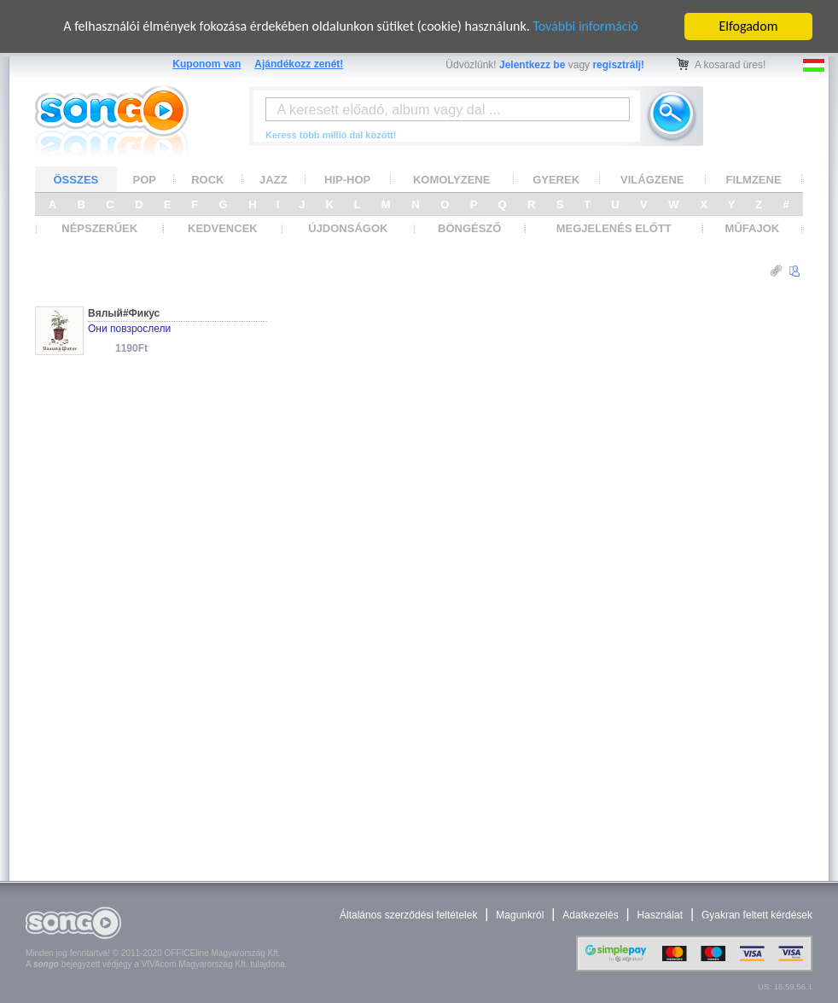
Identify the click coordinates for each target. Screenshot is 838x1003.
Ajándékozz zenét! (298, 64)
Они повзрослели (129, 329)
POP (144, 178)
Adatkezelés (590, 915)
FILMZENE (754, 178)
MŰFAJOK (752, 228)
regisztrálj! (618, 65)
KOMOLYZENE (452, 178)
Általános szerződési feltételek (408, 915)
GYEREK (555, 178)
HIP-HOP (347, 178)
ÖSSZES (76, 178)
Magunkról (520, 915)
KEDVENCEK (223, 228)
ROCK (207, 178)
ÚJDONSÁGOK (347, 228)
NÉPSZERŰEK (99, 228)
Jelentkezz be (532, 65)
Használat (660, 915)
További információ (584, 26)
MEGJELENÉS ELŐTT (614, 228)
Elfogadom (748, 26)
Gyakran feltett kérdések (756, 915)
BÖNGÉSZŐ (469, 228)
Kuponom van (206, 64)
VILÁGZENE (652, 178)
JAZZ (273, 178)
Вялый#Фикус (124, 313)
